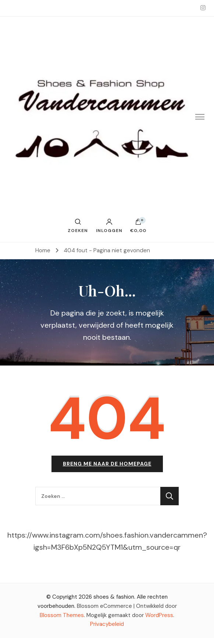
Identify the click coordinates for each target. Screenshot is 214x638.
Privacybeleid (107, 624)
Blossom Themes (62, 615)
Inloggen (109, 226)
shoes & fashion (113, 596)
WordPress (159, 615)
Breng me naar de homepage (107, 463)
